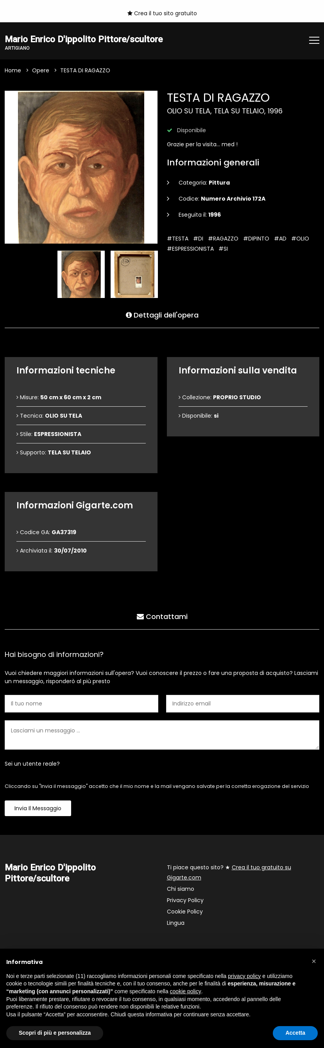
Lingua (175, 923)
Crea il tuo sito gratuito (162, 13)
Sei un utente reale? (32, 764)
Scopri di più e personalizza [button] (55, 1033)
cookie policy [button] (185, 991)
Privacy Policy (185, 900)
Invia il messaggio (37, 809)
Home (13, 71)
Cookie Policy (185, 912)
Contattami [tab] (162, 616)
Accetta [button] (295, 1033)
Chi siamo (180, 889)
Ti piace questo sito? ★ (229, 873)
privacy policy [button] (244, 976)
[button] (314, 961)
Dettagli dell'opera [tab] (162, 315)
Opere (40, 71)
